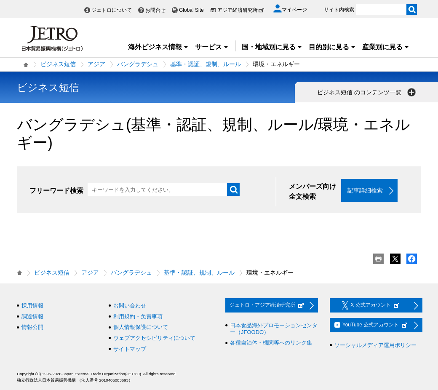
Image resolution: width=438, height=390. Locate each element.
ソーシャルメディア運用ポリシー (375, 345)
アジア (96, 64)
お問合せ (155, 10)
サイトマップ (129, 349)
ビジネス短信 (58, 64)
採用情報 (32, 305)
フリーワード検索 (56, 190)
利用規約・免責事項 (138, 316)
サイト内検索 (339, 10)
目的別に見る (332, 47)
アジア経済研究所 (240, 10)
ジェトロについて (111, 10)
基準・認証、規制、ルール (205, 64)
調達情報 (32, 316)
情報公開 (32, 327)
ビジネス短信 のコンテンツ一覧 (367, 92)
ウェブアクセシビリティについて (154, 338)
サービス (212, 47)
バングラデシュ (137, 64)
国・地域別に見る (272, 47)
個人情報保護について (140, 327)
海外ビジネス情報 (158, 47)
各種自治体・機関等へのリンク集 (271, 342)
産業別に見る (385, 47)
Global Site (191, 10)
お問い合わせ (129, 305)
